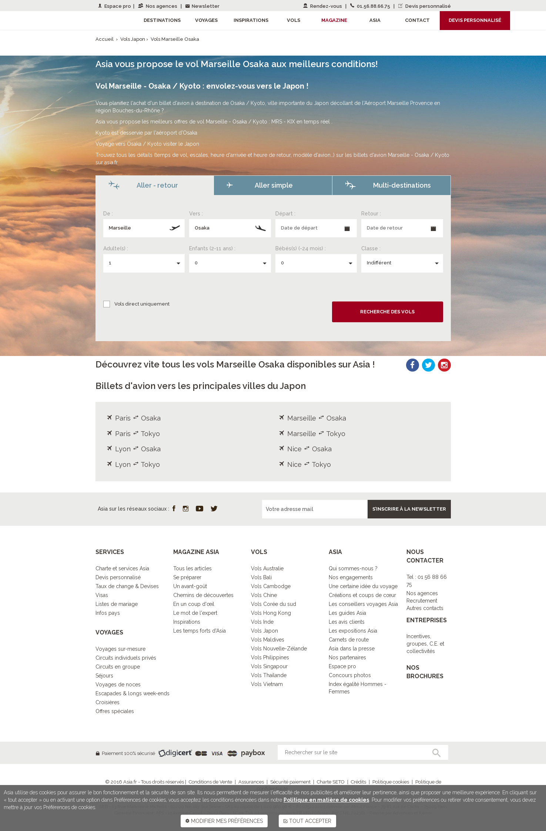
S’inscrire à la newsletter (409, 509)
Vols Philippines (270, 657)
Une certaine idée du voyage (363, 586)
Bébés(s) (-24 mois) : (300, 248)
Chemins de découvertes (203, 595)
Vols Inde (262, 622)
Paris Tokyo (133, 434)
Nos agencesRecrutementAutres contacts (424, 600)
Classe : (371, 248)
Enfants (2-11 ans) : (212, 248)
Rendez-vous (323, 6)
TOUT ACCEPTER (307, 821)
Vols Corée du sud (273, 604)
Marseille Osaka (312, 418)
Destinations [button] (162, 20)
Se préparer (187, 577)
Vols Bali (261, 577)
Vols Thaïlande (269, 675)
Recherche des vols (387, 311)
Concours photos (350, 675)
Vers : (196, 214)
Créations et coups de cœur (362, 595)
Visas (102, 595)
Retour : (371, 214)
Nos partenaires (347, 657)
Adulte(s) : (115, 248)
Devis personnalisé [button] (475, 20)
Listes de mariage (117, 604)
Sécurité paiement (290, 782)
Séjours (104, 676)
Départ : (285, 214)
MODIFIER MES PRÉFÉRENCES (224, 821)
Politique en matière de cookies (326, 800)
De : (108, 214)
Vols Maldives (267, 640)
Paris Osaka (134, 418)
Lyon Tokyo (133, 464)
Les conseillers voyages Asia (363, 604)
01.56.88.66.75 (370, 6)
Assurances (251, 782)
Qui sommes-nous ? (353, 568)
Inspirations (186, 622)
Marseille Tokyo (312, 434)
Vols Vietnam (267, 684)
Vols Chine (264, 595)
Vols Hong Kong (271, 613)
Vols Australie (267, 568)
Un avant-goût (190, 586)
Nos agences (158, 6)
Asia (375, 20)
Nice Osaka (305, 449)
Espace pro (114, 6)
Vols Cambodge (271, 586)
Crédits (358, 782)
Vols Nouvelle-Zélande (279, 649)
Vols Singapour (269, 666)
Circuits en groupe (118, 667)
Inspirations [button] (251, 20)
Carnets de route (349, 640)
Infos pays (108, 613)
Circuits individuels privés (126, 658)
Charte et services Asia (122, 568)
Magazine (334, 20)
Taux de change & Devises (127, 586)
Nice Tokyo (305, 464)
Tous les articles (192, 568)
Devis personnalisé (424, 6)
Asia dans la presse (352, 649)
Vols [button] (293, 20)
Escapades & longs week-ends (133, 693)
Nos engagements (351, 577)
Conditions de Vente (210, 782)
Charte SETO (331, 782)
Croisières (108, 702)
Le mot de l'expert (195, 613)
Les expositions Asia (353, 631)
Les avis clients (347, 622)
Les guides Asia (347, 613)
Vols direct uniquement (142, 304)
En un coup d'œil (193, 604)
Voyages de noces (118, 684)
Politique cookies (390, 782)
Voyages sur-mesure (120, 649)
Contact (417, 20)
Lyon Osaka (134, 449)
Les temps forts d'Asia (199, 631)
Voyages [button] (206, 20)
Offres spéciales (115, 711)
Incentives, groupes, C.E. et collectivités (425, 643)
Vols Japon (133, 39)
